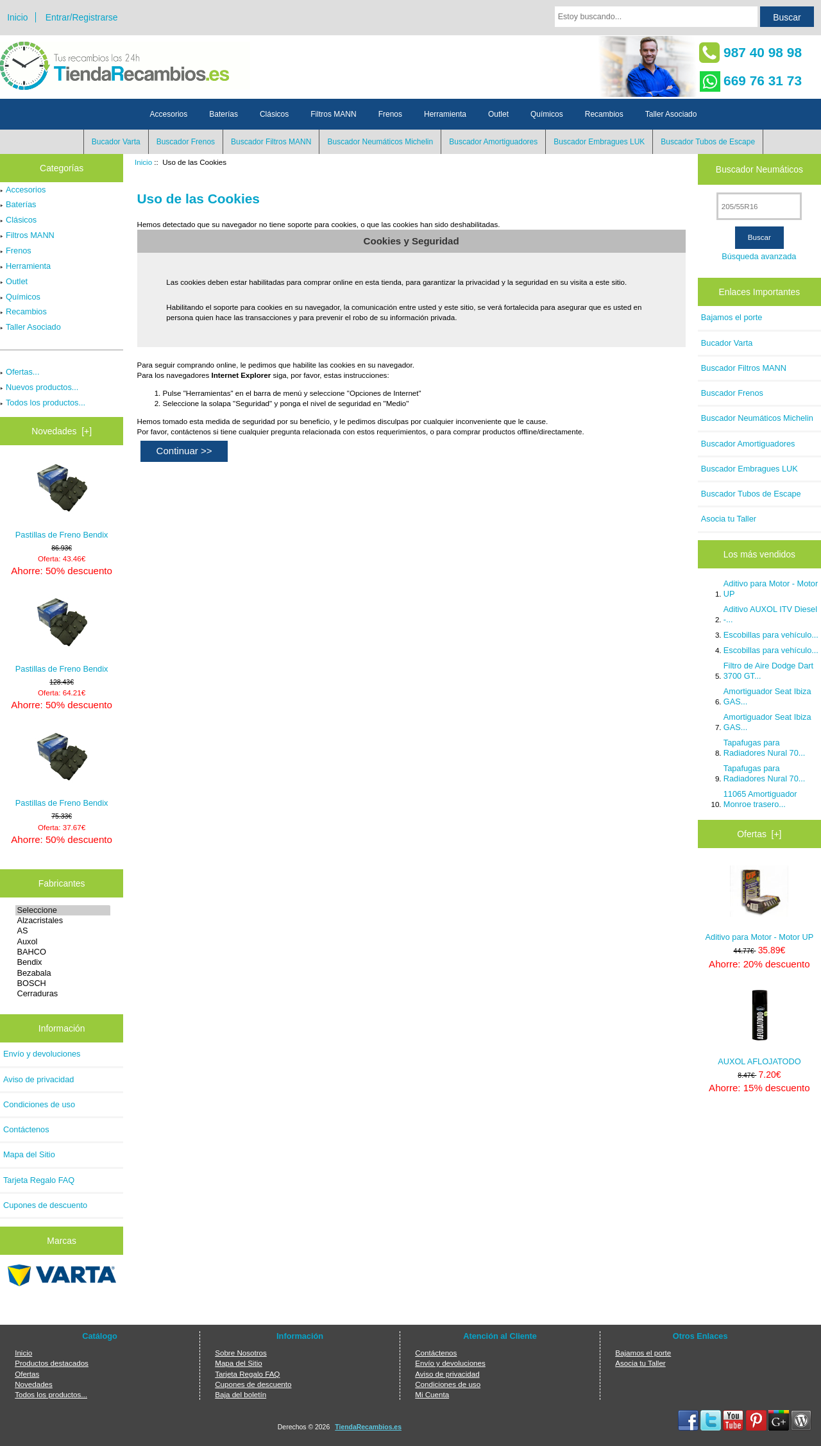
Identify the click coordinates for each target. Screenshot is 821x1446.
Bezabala (62, 973)
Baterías (223, 114)
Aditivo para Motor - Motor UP (771, 589)
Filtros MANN (333, 114)
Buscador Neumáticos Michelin (380, 141)
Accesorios (169, 114)
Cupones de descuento (45, 1205)
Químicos (546, 114)
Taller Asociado (671, 114)
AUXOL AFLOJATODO (759, 1028)
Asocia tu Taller (728, 518)
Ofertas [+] (759, 834)
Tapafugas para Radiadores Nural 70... (765, 748)
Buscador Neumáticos (759, 169)
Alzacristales (62, 920)
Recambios (604, 114)
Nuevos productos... (39, 387)
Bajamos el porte (732, 317)
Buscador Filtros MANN (271, 141)
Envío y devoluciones (42, 1054)
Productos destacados (52, 1363)
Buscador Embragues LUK (599, 141)
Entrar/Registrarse (82, 17)
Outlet (498, 114)
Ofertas (27, 1374)
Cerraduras (62, 994)
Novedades (34, 1384)
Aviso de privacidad (38, 1079)
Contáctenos (26, 1129)
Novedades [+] (61, 431)
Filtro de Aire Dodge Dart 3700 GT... (768, 671)
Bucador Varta (116, 141)
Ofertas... (19, 372)
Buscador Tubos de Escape (708, 141)
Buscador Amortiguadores (493, 141)
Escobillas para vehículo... (771, 635)
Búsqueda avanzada (759, 256)
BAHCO (62, 952)
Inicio (17, 17)
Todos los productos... (42, 402)
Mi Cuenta (432, 1394)
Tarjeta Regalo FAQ (38, 1180)
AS (62, 931)
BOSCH (62, 983)
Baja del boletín (240, 1394)
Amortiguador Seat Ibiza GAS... (767, 696)
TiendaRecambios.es (368, 1427)
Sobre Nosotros (241, 1352)
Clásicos (274, 114)
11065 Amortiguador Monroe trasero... (760, 799)
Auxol (62, 942)
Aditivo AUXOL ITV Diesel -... (770, 614)
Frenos (390, 114)
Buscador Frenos (186, 141)
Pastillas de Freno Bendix (61, 501)
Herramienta (445, 114)
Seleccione (62, 910)
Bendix (62, 962)
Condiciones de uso (39, 1104)
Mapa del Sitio (29, 1154)
